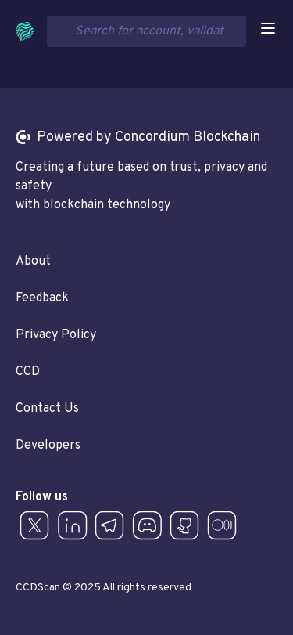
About (33, 261)
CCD (28, 372)
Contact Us (47, 409)
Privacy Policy (56, 335)
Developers (48, 445)
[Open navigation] (268, 28)
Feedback (42, 298)
